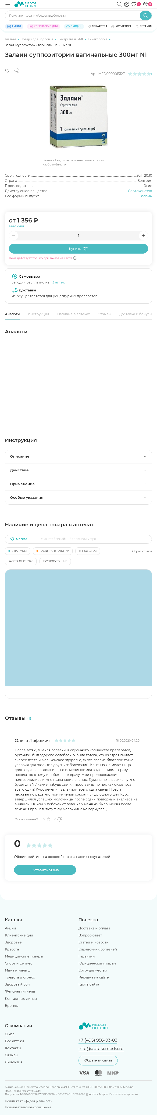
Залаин (146, 196)
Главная (11, 39)
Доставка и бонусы (135, 314)
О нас (9, 1034)
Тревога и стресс (20, 977)
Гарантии (86, 956)
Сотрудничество (92, 970)
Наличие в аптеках (73, 314)
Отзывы (104, 314)
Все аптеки (14, 1041)
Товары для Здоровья (37, 39)
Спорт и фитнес (18, 963)
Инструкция (38, 314)
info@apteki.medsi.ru (101, 1048)
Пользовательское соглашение (28, 1107)
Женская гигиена (20, 991)
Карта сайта (88, 984)
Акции (10, 928)
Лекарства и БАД (71, 39)
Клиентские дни (19, 935)
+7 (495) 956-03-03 (97, 1040)
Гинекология (98, 39)
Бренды (11, 1005)
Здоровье (13, 942)
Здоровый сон (17, 984)
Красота (12, 949)
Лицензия (13, 1062)
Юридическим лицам (97, 963)
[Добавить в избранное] (7, 70)
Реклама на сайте (93, 977)
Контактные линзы (21, 998)
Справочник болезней (97, 949)
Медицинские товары (24, 956)
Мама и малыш (18, 970)
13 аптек (58, 282)
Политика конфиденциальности (28, 1101)
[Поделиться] (16, 70)
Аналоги (12, 314)
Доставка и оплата (94, 928)
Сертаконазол (140, 191)
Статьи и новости (93, 942)
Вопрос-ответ (90, 935)
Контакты (13, 1048)
